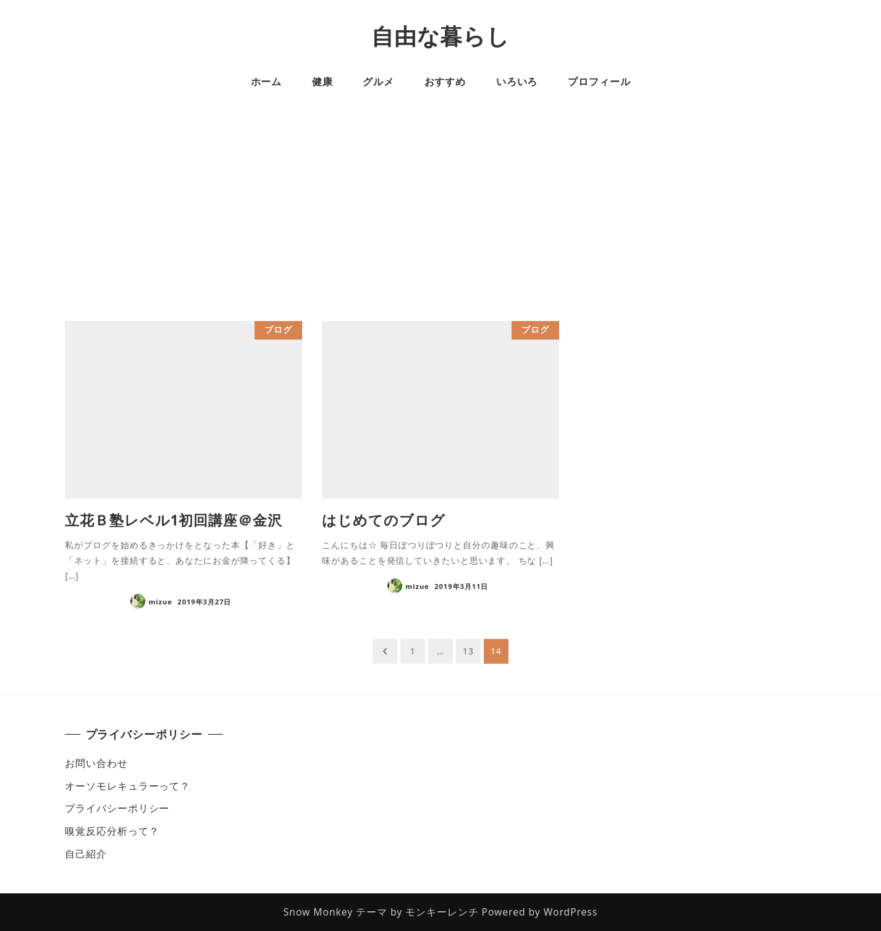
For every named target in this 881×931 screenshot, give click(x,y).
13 (468, 651)
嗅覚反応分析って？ (112, 831)
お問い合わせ (96, 763)
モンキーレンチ (441, 912)
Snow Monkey (318, 912)
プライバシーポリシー (117, 808)
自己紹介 (86, 854)
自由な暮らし (440, 36)
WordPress (571, 912)
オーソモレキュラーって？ (127, 786)
